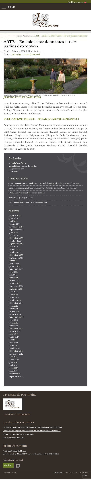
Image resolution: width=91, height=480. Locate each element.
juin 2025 (13, 218)
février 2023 (14, 249)
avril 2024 (13, 235)
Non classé (14, 172)
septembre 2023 (16, 244)
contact (8, 465)
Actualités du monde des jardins (23, 166)
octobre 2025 (15, 216)
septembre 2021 (16, 269)
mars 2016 (13, 371)
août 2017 (13, 334)
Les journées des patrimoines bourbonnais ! (27, 203)
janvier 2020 (15, 300)
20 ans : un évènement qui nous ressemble (26, 193)
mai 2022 (13, 261)
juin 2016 (13, 362)
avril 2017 (13, 343)
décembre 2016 (16, 351)
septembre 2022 (16, 258)
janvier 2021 (14, 283)
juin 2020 (13, 295)
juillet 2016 (14, 360)
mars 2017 (13, 345)
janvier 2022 (15, 266)
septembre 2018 (16, 317)
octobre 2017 (15, 331)
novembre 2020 (16, 286)
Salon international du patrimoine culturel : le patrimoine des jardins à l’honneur (44, 183)
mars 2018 (13, 326)
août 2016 (13, 357)
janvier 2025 (14, 224)
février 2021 (14, 280)
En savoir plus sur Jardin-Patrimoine (17, 414)
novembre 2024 (16, 227)
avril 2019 (13, 306)
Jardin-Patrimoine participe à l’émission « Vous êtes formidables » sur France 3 (42, 188)
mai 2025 (13, 221)
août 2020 (13, 292)
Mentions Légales (10, 472)
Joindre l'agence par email (13, 460)
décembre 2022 (16, 255)
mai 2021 (13, 275)
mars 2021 (13, 278)
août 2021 (13, 272)
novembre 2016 (16, 354)
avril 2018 (13, 323)
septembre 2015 (16, 377)
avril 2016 (13, 368)
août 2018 (13, 320)
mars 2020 (14, 297)
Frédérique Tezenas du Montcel (26, 54)
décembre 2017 (15, 328)
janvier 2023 (15, 252)
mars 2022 (14, 264)
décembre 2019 (16, 303)
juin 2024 (13, 232)
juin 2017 (13, 340)
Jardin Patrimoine (25, 36)
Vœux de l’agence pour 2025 (20, 198)
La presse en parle (17, 169)
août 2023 (13, 247)
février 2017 (14, 348)
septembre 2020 (16, 289)
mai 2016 (13, 365)
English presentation (75, 2)
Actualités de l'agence (18, 163)
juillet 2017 (14, 337)
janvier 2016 (14, 374)
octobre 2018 (15, 314)
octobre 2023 (15, 241)
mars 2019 (13, 309)
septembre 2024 (16, 230)
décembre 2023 (16, 238)
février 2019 (14, 312)
